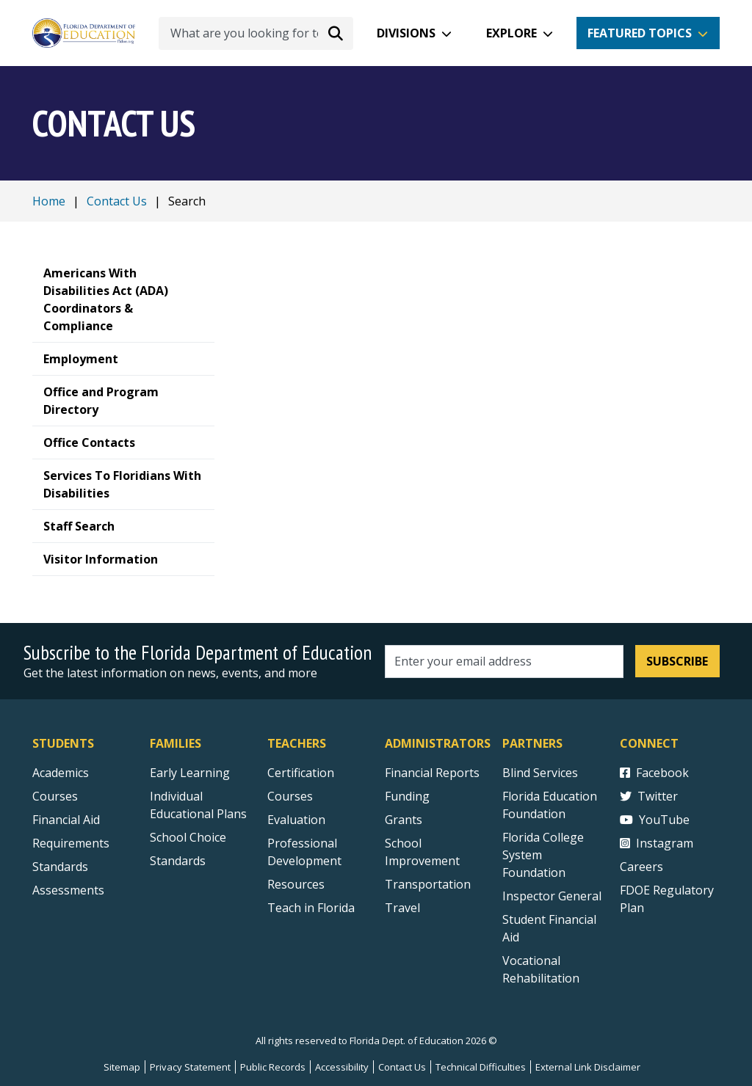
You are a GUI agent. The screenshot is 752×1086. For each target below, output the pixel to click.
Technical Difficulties (480, 1067)
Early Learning (190, 773)
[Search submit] (335, 33)
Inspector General (551, 896)
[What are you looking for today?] (256, 33)
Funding (407, 796)
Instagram (656, 843)
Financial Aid (66, 820)
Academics (60, 773)
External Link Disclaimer (587, 1067)
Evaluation (296, 820)
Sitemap (122, 1067)
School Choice (188, 837)
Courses (55, 796)
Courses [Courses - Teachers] (290, 796)
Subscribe (677, 661)
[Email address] (504, 661)
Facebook (654, 773)
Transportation (428, 884)
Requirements (70, 843)
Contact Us (117, 201)
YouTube (655, 820)
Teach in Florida (311, 908)
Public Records (273, 1067)
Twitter (649, 796)
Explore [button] (511, 33)
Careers (641, 867)
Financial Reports (432, 773)
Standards (178, 861)
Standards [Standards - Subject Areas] (60, 867)
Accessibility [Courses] (342, 1067)
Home (48, 201)
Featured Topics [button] (640, 33)
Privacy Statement (190, 1067)
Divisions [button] (406, 33)
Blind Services (540, 773)
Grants (403, 820)
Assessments (68, 890)
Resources (296, 884)
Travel (402, 908)
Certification (300, 773)
